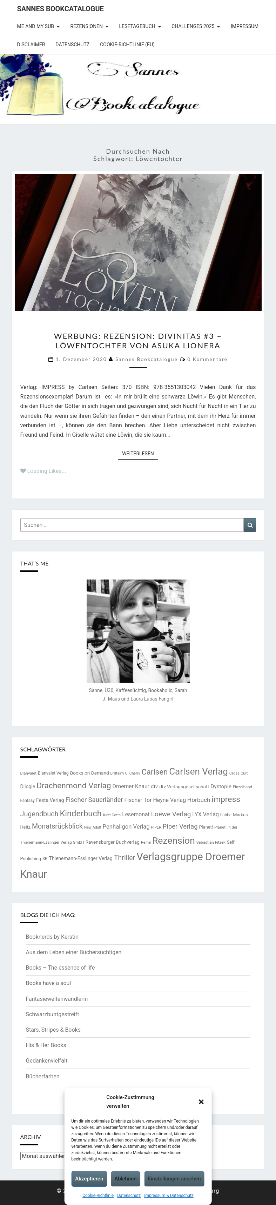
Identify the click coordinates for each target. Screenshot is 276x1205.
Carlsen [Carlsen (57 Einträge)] (155, 771)
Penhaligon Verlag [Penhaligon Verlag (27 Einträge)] (126, 826)
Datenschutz (129, 1195)
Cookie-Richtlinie (98, 1195)
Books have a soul (48, 983)
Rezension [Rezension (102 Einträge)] (173, 840)
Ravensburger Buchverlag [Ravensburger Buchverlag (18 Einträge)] (113, 842)
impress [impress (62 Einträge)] (225, 799)
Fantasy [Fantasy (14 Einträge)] (27, 800)
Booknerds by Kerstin (52, 936)
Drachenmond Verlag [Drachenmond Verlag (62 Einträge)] (73, 785)
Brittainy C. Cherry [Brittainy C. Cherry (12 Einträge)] (125, 773)
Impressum (244, 26)
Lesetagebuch (137, 26)
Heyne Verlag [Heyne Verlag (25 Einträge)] (169, 800)
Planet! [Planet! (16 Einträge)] (206, 827)
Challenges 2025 (192, 26)
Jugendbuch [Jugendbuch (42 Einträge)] (39, 814)
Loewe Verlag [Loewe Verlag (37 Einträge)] (171, 814)
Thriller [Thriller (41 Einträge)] (124, 858)
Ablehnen (125, 1179)
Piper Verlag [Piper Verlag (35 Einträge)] (180, 826)
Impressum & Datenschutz (169, 1195)
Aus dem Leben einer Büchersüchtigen (74, 952)
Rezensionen (86, 26)
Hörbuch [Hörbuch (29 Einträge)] (198, 799)
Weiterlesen (140, 453)
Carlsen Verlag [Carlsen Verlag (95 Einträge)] (198, 771)
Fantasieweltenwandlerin (57, 999)
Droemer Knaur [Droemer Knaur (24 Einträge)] (131, 786)
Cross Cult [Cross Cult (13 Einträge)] (238, 773)
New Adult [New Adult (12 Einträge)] (92, 827)
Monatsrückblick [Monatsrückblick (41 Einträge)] (57, 826)
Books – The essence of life (60, 967)
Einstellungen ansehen (174, 1179)
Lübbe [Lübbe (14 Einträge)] (225, 814)
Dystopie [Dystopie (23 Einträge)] (220, 786)
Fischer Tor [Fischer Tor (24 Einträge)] (138, 800)
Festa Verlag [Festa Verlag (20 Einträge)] (50, 800)
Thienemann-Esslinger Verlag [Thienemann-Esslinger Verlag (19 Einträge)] (80, 858)
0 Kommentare (207, 359)
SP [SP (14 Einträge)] (45, 858)
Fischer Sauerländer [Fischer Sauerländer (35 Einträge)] (94, 800)
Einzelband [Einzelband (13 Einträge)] (242, 786)
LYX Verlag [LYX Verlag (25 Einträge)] (205, 814)
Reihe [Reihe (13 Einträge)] (146, 842)
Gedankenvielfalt (47, 1060)
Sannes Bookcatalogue (60, 9)
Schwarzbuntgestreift (52, 1014)
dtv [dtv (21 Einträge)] (154, 786)
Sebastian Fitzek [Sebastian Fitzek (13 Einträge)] (210, 842)
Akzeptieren (89, 1179)
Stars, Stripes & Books (53, 1029)
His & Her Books (46, 1045)
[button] (201, 1101)
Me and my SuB (35, 26)
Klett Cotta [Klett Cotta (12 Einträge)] (112, 815)
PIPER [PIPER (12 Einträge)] (156, 827)
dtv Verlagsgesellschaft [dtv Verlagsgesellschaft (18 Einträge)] (184, 786)
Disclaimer (31, 44)
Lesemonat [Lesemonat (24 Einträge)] (136, 814)
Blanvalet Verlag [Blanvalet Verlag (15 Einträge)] (53, 773)
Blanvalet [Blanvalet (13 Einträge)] (28, 773)
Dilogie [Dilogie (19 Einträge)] (27, 786)
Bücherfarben (43, 1076)
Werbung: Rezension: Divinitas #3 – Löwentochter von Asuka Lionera (138, 340)
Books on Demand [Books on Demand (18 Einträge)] (89, 773)
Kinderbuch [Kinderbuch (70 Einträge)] (80, 813)
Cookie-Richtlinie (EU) (127, 44)
